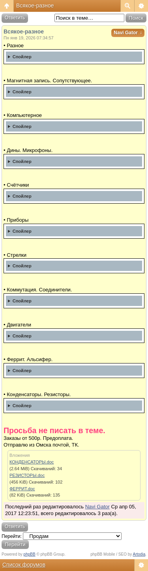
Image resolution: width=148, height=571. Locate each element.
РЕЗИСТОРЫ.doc (27, 475)
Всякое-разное (35, 5)
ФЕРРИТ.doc (22, 488)
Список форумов (23, 565)
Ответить (15, 17)
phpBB (30, 554)
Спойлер (22, 56)
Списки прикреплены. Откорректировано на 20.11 (74, 406)
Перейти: (12, 536)
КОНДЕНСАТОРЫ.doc (31, 462)
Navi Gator (128, 32)
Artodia (139, 554)
